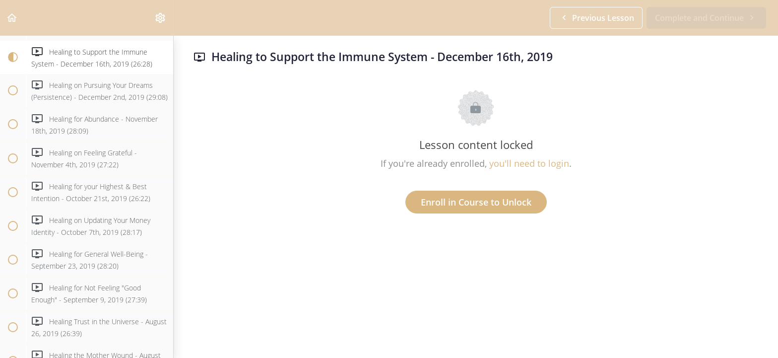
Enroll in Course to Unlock (476, 202)
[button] (12, 17)
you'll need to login (529, 163)
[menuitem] (160, 17)
